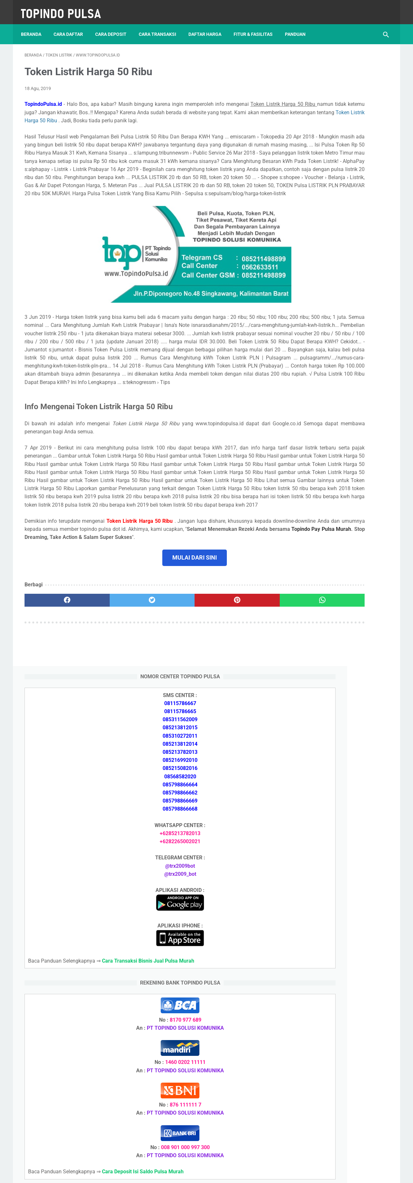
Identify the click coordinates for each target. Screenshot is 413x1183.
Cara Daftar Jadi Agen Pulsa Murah (338, 796)
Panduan (298, 25)
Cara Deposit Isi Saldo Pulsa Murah (337, 958)
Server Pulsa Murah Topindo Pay (184, 1173)
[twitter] (116, 692)
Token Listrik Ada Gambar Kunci (334, 889)
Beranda (35, 25)
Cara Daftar (71, 25)
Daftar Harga (208, 25)
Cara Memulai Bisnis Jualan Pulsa (336, 812)
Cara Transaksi (161, 25)
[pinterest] (176, 692)
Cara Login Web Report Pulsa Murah (339, 919)
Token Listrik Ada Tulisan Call (331, 874)
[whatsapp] (237, 692)
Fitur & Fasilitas (256, 25)
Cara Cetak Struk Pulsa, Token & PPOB (342, 1051)
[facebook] (55, 692)
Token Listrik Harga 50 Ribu (233, 115)
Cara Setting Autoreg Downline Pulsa (339, 904)
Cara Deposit (114, 25)
